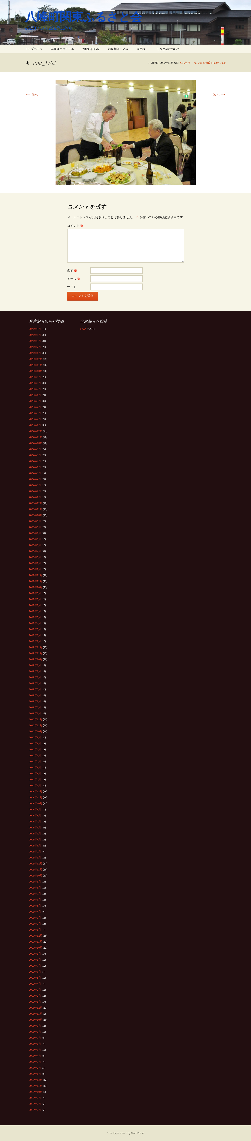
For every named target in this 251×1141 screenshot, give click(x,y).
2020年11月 (35, 725)
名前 (72, 270)
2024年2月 (35, 491)
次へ (219, 95)
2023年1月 (35, 569)
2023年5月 (35, 545)
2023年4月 (35, 551)
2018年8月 (35, 887)
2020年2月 (35, 779)
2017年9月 (35, 953)
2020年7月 (35, 749)
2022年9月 (35, 593)
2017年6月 (35, 971)
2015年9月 (35, 1098)
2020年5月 (35, 761)
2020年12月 (35, 719)
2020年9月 (35, 737)
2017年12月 (35, 935)
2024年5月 (35, 473)
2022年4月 (35, 623)
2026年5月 (35, 329)
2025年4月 (35, 407)
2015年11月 (35, 1086)
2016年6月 (35, 1043)
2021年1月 (35, 713)
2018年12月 (35, 863)
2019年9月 (35, 809)
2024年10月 (35, 443)
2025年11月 (35, 365)
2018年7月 (35, 893)
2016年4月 (35, 1055)
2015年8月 (35, 1104)
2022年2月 (35, 635)
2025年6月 (35, 395)
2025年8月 (35, 383)
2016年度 (184, 63)
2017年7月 (35, 965)
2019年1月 (35, 857)
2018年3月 (35, 917)
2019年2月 (35, 851)
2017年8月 (35, 959)
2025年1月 (35, 425)
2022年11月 (35, 581)
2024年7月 (35, 461)
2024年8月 (35, 455)
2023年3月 (35, 557)
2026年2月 (35, 347)
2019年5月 (35, 833)
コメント (75, 226)
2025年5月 (35, 401)
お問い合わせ (91, 49)
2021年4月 (35, 695)
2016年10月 (35, 1019)
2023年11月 (35, 509)
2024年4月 (35, 479)
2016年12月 (35, 1007)
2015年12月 (35, 1080)
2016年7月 (35, 1037)
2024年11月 (35, 437)
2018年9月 (35, 881)
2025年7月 (35, 389)
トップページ (33, 49)
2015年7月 (35, 1110)
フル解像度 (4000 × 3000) (211, 63)
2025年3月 (35, 413)
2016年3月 (35, 1061)
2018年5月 (35, 905)
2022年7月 (35, 605)
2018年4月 (35, 911)
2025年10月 (35, 371)
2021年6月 (35, 683)
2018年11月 (35, 869)
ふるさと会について (167, 49)
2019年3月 (35, 845)
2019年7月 (35, 821)
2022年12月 (35, 575)
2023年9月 (35, 521)
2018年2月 (35, 923)
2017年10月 (35, 947)
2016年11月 (35, 1013)
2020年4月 (35, 767)
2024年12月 (35, 431)
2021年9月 (35, 665)
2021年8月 (35, 671)
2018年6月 (35, 899)
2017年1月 (35, 1001)
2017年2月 (35, 995)
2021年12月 (35, 647)
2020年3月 (35, 773)
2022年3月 (35, 629)
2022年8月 (35, 599)
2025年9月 (35, 377)
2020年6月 (35, 755)
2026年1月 (35, 353)
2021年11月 (35, 653)
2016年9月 (35, 1025)
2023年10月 (35, 515)
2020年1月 (35, 785)
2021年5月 (35, 689)
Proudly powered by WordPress (125, 1133)
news (83, 329)
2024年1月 (35, 497)
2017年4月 (35, 983)
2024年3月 (35, 485)
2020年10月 (35, 731)
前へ (31, 95)
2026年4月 (35, 335)
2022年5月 (35, 617)
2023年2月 (35, 563)
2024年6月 (35, 467)
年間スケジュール (62, 49)
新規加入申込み (118, 49)
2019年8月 (35, 815)
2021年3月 (35, 701)
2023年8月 (35, 527)
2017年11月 (35, 941)
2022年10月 (35, 587)
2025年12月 (35, 359)
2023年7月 (35, 533)
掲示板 (141, 49)
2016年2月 (35, 1067)
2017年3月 (35, 989)
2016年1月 (35, 1074)
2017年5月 (35, 977)
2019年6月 (35, 827)
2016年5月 (35, 1049)
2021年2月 (35, 707)
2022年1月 (35, 641)
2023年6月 (35, 539)
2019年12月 (35, 791)
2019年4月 (35, 839)
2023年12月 (35, 503)
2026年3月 (35, 341)
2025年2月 (35, 419)
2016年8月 (35, 1031)
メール (73, 279)
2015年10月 (35, 1092)
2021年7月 (35, 677)
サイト (71, 287)
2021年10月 (35, 659)
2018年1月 (35, 929)
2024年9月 (35, 449)
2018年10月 (35, 875)
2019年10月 (35, 803)
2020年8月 (35, 743)
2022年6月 (35, 611)
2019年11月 (35, 797)
